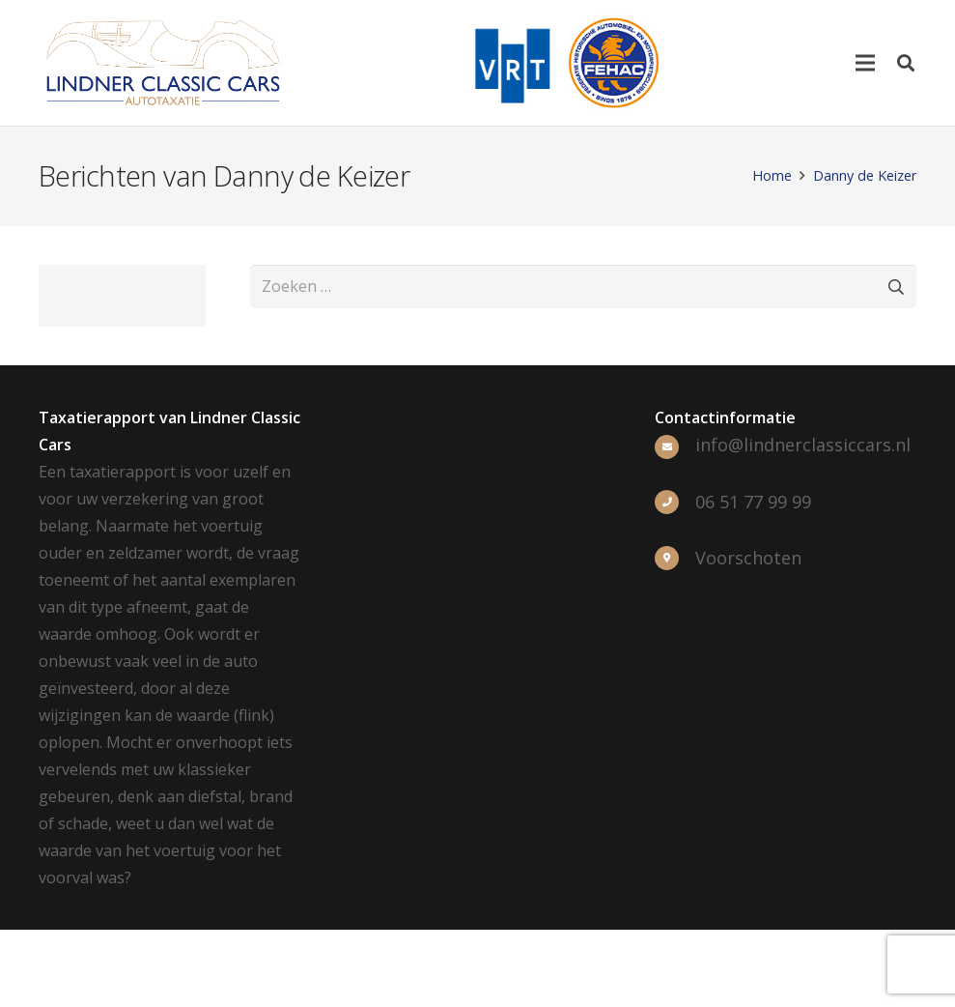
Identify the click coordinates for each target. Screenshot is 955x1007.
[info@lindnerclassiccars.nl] (675, 445)
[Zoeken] (905, 63)
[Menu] (865, 63)
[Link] (163, 63)
